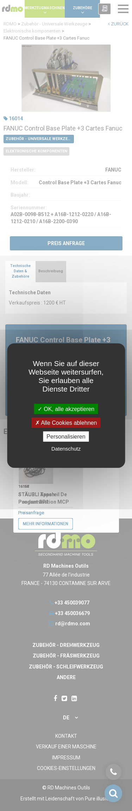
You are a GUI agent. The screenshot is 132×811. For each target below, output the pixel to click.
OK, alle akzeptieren (66, 409)
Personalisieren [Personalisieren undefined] (65, 437)
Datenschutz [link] (66, 449)
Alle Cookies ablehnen (66, 422)
